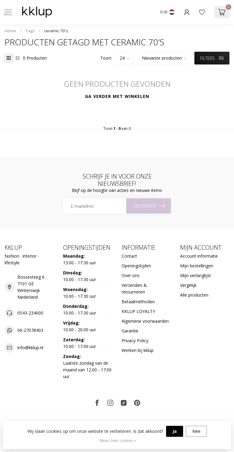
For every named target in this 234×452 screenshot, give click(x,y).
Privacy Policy (135, 340)
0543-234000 (30, 313)
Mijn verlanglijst (195, 275)
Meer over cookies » (118, 440)
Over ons (131, 275)
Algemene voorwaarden (145, 321)
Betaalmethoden (138, 301)
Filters (211, 58)
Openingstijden (136, 266)
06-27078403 (30, 330)
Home (10, 30)
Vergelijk (188, 285)
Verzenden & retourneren (134, 288)
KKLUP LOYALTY (138, 311)
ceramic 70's (56, 30)
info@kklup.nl (30, 347)
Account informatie (199, 256)
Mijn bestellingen (196, 266)
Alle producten (194, 295)
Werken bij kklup (138, 350)
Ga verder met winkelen (117, 96)
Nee (196, 431)
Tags (30, 30)
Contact (129, 256)
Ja (174, 431)
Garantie (130, 331)
